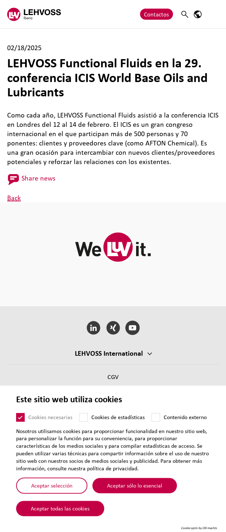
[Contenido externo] (156, 426)
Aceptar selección (51, 494)
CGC (113, 387)
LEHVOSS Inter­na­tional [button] (109, 353)
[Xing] (113, 328)
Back (14, 198)
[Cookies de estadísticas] (83, 426)
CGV (113, 376)
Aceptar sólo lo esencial (134, 494)
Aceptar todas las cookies (60, 517)
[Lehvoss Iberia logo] (34, 14)
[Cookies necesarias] (20, 426)
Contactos (156, 14)
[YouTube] (133, 328)
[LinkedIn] (93, 328)
